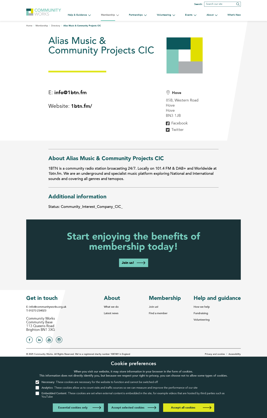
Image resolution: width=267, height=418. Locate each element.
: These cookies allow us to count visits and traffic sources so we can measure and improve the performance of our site (117, 388)
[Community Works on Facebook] (29, 341)
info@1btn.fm (70, 92)
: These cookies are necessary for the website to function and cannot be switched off (97, 382)
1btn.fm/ (81, 106)
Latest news (111, 313)
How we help (202, 307)
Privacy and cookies (215, 354)
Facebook (179, 123)
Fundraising (201, 313)
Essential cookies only (73, 408)
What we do (111, 307)
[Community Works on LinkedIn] (39, 341)
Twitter (177, 130)
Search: (198, 4)
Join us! (128, 262)
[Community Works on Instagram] (59, 341)
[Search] (222, 4)
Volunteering (202, 320)
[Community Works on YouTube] (49, 341)
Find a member (158, 313)
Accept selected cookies (127, 408)
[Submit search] (238, 4)
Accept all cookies (183, 408)
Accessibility (235, 354)
